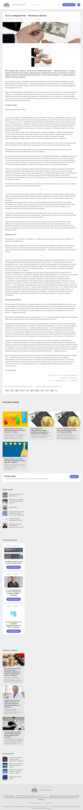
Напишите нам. (74, 380)
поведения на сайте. (60, 380)
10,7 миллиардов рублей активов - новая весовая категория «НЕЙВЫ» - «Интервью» (13, 592)
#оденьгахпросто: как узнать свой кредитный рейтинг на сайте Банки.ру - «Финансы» (14, 460)
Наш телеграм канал (35, 803)
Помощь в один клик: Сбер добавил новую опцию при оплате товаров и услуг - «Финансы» (12, 734)
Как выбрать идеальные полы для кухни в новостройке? (13, 562)
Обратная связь (42, 796)
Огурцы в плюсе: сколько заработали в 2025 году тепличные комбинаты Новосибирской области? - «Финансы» (12, 703)
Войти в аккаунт (69, 4)
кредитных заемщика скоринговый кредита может (48, 386)
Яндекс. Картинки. (73, 377)
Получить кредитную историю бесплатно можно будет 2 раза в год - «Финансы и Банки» (67, 430)
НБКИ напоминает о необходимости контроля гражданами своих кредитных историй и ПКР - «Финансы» (40, 431)
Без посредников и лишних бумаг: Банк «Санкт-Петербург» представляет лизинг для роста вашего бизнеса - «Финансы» (12, 672)
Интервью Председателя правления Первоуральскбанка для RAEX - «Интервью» (13, 624)
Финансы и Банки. (19, 3)
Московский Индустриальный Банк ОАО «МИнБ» (20, 386)
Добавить (74, 476)
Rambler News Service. (73, 375)
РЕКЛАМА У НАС (48, 803)
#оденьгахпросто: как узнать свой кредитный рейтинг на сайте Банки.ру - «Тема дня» (14, 430)
